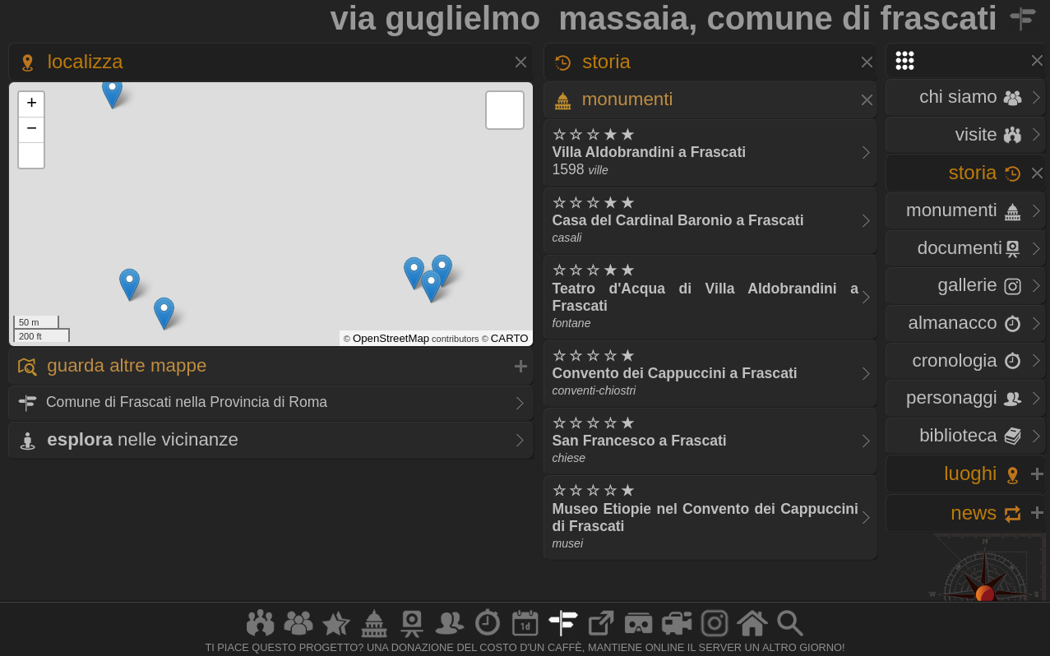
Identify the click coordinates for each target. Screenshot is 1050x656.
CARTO (510, 338)
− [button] (31, 130)
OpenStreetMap (391, 338)
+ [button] (31, 104)
